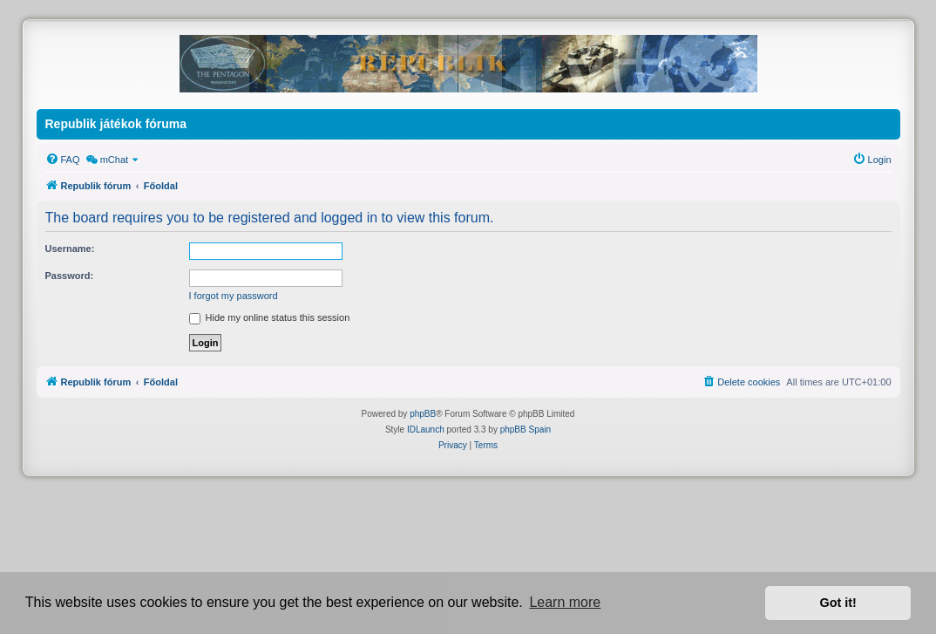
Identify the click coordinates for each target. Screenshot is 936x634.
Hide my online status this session (269, 317)
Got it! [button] (838, 603)
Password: (69, 275)
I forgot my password (233, 295)
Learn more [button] (564, 602)
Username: (70, 248)
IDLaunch (425, 429)
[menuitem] (62, 159)
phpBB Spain (525, 429)
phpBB (423, 414)
